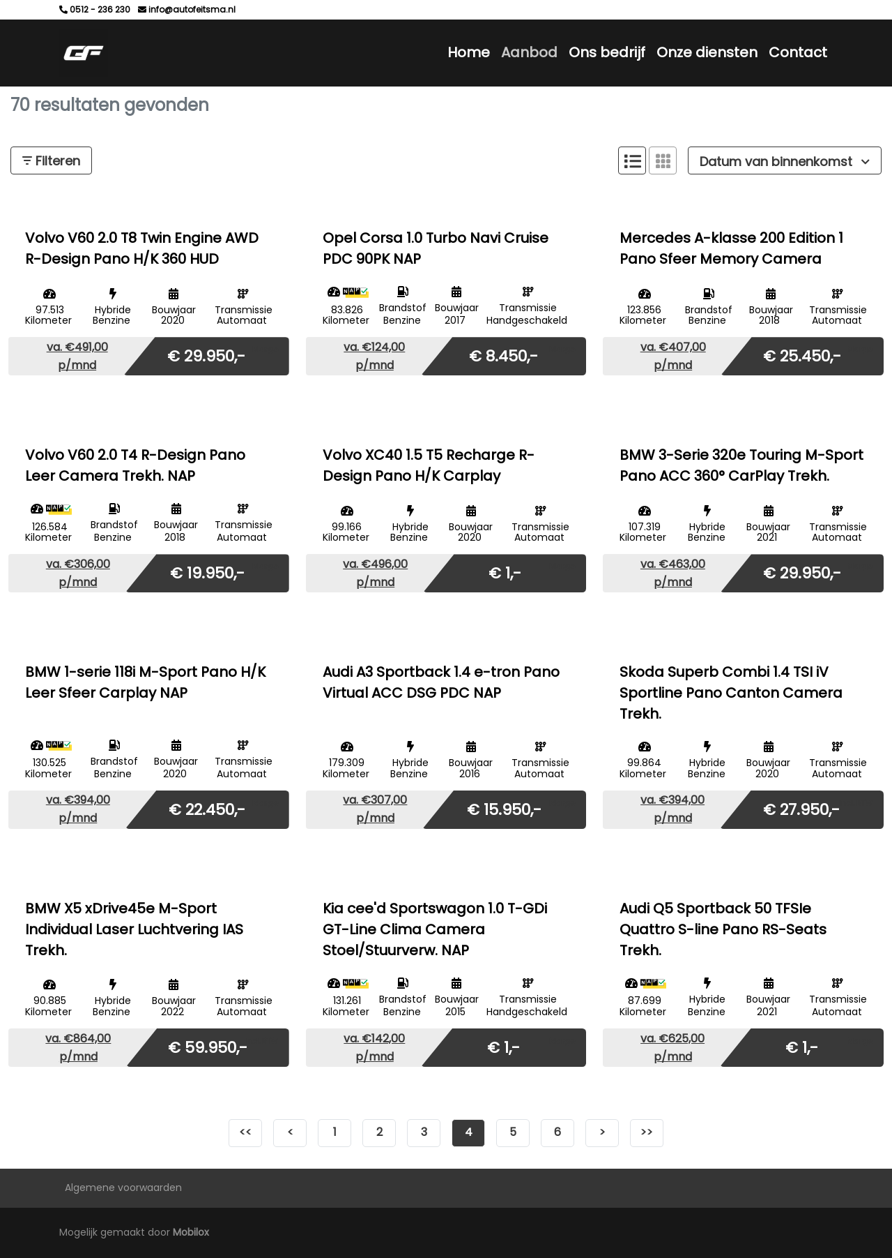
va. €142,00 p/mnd (374, 1048)
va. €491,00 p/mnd (77, 356)
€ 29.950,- (206, 355)
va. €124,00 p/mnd (374, 356)
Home (468, 52)
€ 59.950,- (207, 1046)
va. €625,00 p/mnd (672, 1048)
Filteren (51, 161)
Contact (798, 52)
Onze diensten (707, 52)
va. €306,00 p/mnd (78, 573)
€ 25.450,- (802, 355)
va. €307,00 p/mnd (375, 809)
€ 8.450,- (503, 355)
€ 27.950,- (801, 809)
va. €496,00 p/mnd (375, 573)
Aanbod (529, 52)
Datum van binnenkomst (785, 161)
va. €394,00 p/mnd (78, 809)
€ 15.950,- (504, 809)
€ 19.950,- (207, 572)
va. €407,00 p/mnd (673, 356)
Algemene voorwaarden (123, 1188)
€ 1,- (505, 572)
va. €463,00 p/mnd (672, 573)
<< (245, 1132)
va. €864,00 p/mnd (78, 1048)
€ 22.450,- (207, 809)
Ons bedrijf (607, 52)
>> (646, 1132)
